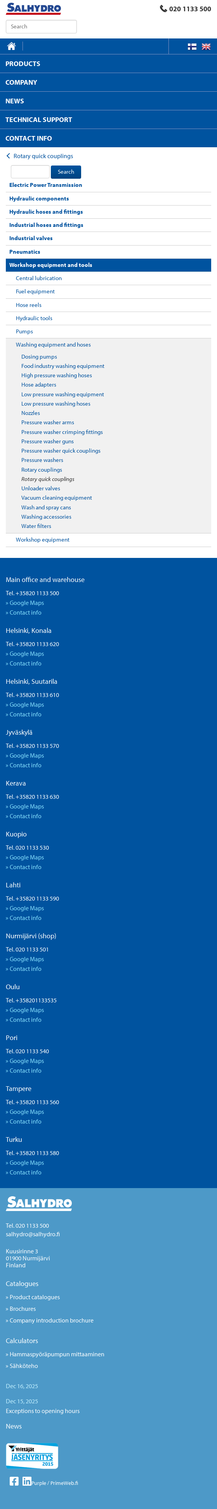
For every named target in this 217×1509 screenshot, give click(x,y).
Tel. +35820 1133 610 (32, 694)
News (14, 1426)
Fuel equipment (35, 291)
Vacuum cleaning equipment (56, 497)
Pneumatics (24, 251)
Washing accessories (46, 516)
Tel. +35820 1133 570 (32, 745)
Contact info (26, 612)
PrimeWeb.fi (64, 1482)
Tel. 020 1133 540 (27, 1050)
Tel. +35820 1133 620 (32, 643)
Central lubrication (39, 278)
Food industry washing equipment (62, 365)
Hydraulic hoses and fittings (46, 211)
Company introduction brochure (52, 1320)
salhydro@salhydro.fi (33, 1234)
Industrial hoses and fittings (46, 224)
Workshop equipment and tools (50, 264)
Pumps (24, 331)
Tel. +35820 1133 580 (32, 1152)
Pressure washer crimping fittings (62, 432)
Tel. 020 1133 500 (27, 1225)
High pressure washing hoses (56, 375)
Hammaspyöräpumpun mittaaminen (57, 1354)
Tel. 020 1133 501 (27, 949)
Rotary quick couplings (48, 479)
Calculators (22, 1340)
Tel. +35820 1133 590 (32, 898)
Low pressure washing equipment (62, 394)
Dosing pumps (39, 356)
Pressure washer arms (47, 422)
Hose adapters (38, 384)
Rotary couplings (41, 469)
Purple (38, 1482)
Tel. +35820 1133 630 (32, 796)
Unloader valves (40, 488)
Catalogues (22, 1283)
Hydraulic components (39, 198)
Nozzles (30, 412)
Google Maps (27, 602)
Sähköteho (24, 1366)
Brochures (23, 1308)
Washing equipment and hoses (53, 344)
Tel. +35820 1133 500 (32, 592)
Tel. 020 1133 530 (27, 847)
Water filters (36, 526)
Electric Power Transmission (45, 184)
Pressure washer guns (47, 441)
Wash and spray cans (46, 507)
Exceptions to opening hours (43, 1411)
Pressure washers (42, 460)
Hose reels (29, 304)
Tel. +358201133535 (31, 1000)
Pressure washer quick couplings (61, 450)
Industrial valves (31, 238)
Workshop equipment (42, 539)
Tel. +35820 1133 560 (32, 1101)
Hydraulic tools (34, 318)
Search (66, 171)
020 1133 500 (185, 8)
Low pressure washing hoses (55, 403)
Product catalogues (35, 1297)
